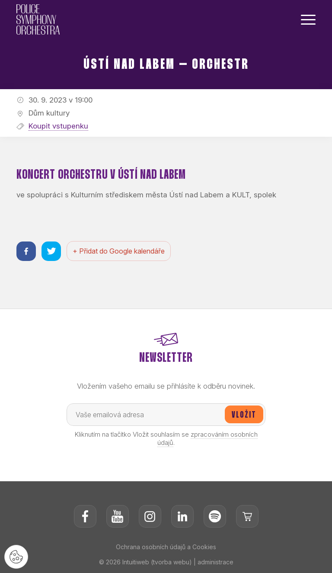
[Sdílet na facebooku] (26, 251)
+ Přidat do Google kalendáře (119, 251)
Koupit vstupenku (58, 126)
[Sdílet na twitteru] (51, 251)
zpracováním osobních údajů (207, 438)
